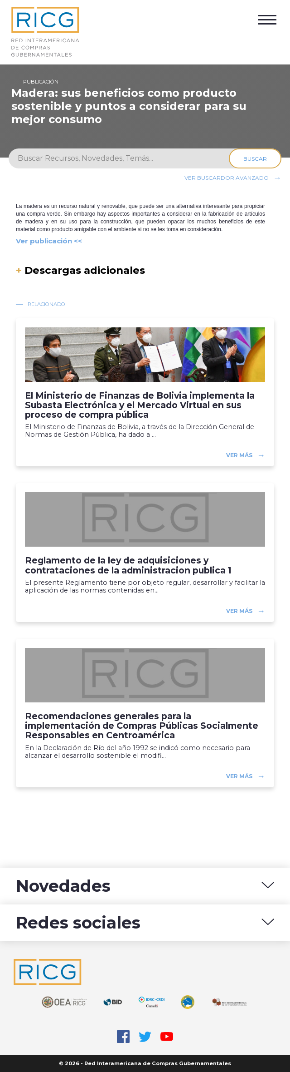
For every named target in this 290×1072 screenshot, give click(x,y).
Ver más (239, 455)
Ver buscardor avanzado (226, 177)
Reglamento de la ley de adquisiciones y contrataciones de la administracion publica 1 (128, 565)
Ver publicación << (49, 241)
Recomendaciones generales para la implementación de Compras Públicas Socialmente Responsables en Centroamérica (141, 725)
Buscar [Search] (255, 158)
